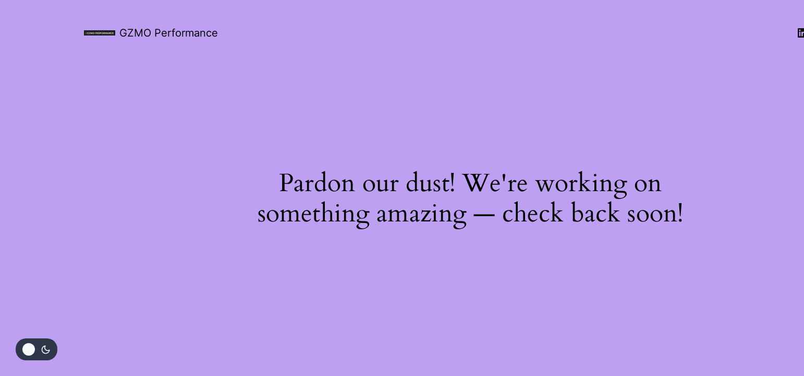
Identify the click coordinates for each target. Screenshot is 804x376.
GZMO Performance (168, 33)
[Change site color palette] (36, 349)
